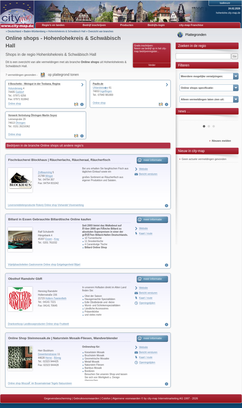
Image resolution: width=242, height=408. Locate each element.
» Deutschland (13, 31)
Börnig (57, 358)
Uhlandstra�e (100, 87)
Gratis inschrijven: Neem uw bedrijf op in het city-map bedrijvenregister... (150, 48)
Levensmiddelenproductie (21, 205)
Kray (56, 239)
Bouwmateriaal (42, 383)
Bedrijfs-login (156, 25)
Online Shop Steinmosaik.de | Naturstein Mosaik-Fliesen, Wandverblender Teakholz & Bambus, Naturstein (63, 339)
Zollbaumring (45, 172)
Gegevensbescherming (57, 398)
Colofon (106, 398)
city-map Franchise (191, 25)
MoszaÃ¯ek (27, 383)
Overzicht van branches (100, 31)
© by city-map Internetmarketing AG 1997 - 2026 (169, 398)
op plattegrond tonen (63, 74)
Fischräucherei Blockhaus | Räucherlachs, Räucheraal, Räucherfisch (59, 160)
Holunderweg (15, 88)
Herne (48, 358)
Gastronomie (36, 264)
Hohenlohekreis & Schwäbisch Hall (66, 31)
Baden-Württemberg (34, 31)
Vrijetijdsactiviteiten (18, 264)
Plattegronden (195, 35)
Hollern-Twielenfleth (56, 298)
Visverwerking (76, 205)
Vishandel (63, 205)
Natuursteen (65, 383)
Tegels (54, 383)
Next (232, 118)
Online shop (14, 103)
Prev (185, 118)
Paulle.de (98, 84)
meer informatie (152, 160)
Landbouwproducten (34, 324)
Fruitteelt (64, 324)
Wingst (49, 176)
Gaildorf (20, 92)
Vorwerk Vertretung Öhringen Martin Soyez (32, 115)
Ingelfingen (106, 91)
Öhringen (20, 122)
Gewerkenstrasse (47, 354)
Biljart (77, 264)
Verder (151, 65)
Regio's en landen (53, 25)
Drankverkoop (15, 324)
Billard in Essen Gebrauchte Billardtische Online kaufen (49, 219)
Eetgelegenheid (65, 264)
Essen (48, 239)
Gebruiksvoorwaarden (86, 398)
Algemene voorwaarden (126, 398)
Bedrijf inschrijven (94, 25)
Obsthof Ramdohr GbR (25, 278)
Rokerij (39, 205)
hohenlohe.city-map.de (228, 13)
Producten (126, 25)
